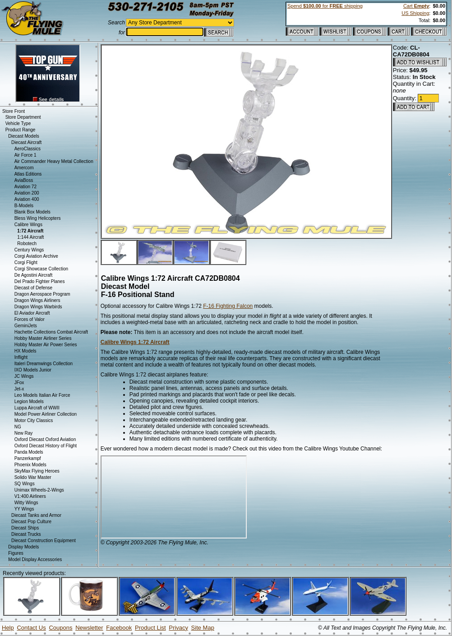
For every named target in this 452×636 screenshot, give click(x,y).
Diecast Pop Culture (31, 521)
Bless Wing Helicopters (37, 218)
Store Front (13, 111)
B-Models (23, 205)
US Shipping (415, 13)
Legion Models (29, 401)
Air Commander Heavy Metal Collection (53, 161)
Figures (15, 553)
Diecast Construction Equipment (43, 540)
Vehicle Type (18, 123)
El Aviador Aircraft (32, 313)
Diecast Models (23, 136)
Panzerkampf (27, 458)
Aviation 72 (25, 186)
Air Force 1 (25, 155)
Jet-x (19, 388)
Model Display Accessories (35, 559)
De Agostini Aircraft (33, 275)
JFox (19, 382)
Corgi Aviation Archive (36, 256)
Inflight (21, 357)
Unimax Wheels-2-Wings (39, 489)
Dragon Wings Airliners (37, 300)
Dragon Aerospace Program (42, 294)
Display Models (23, 546)
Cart (416, 6)
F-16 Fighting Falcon (228, 306)
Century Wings (29, 249)
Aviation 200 (26, 192)
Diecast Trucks (26, 534)
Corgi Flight (25, 262)
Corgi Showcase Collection (41, 268)
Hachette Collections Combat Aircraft (51, 332)
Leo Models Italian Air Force (42, 395)
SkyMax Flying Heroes (37, 471)
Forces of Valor (29, 319)
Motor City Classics (33, 420)
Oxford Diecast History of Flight (45, 445)
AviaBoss (23, 180)
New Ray (23, 433)
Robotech (27, 243)
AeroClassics (27, 148)
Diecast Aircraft (26, 142)
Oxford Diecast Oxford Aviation (45, 439)
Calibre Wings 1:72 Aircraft (135, 342)
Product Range (20, 129)
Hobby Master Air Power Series (45, 344)
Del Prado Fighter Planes (39, 281)
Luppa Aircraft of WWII (37, 407)
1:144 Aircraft (30, 237)
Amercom (24, 167)
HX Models (25, 350)
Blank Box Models (32, 211)
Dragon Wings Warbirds (38, 306)
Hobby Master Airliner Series (43, 338)
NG (17, 426)
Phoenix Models (30, 464)
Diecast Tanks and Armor (36, 515)
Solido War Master (32, 477)
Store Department (23, 117)
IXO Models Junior (32, 369)
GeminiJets (25, 325)
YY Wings (24, 508)
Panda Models (28, 452)
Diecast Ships (25, 527)
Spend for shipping (325, 6)
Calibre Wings (28, 224)
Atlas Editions (28, 174)
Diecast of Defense (33, 287)
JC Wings (24, 376)
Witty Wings (26, 502)
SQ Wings (24, 483)
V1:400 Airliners (30, 496)
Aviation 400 (26, 199)
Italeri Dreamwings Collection (43, 363)
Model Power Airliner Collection (45, 414)
